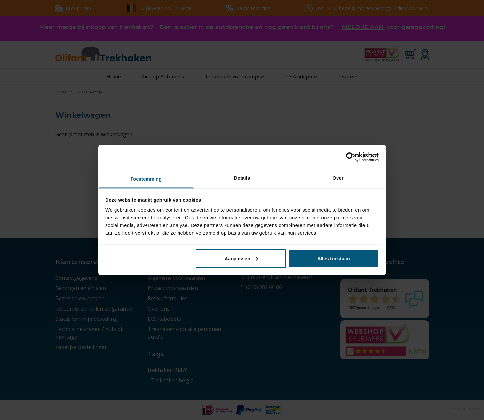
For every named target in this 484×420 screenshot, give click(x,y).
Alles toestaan (333, 258)
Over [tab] (338, 178)
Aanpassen (241, 258)
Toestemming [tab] (146, 179)
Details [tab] (242, 178)
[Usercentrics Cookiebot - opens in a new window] (351, 157)
